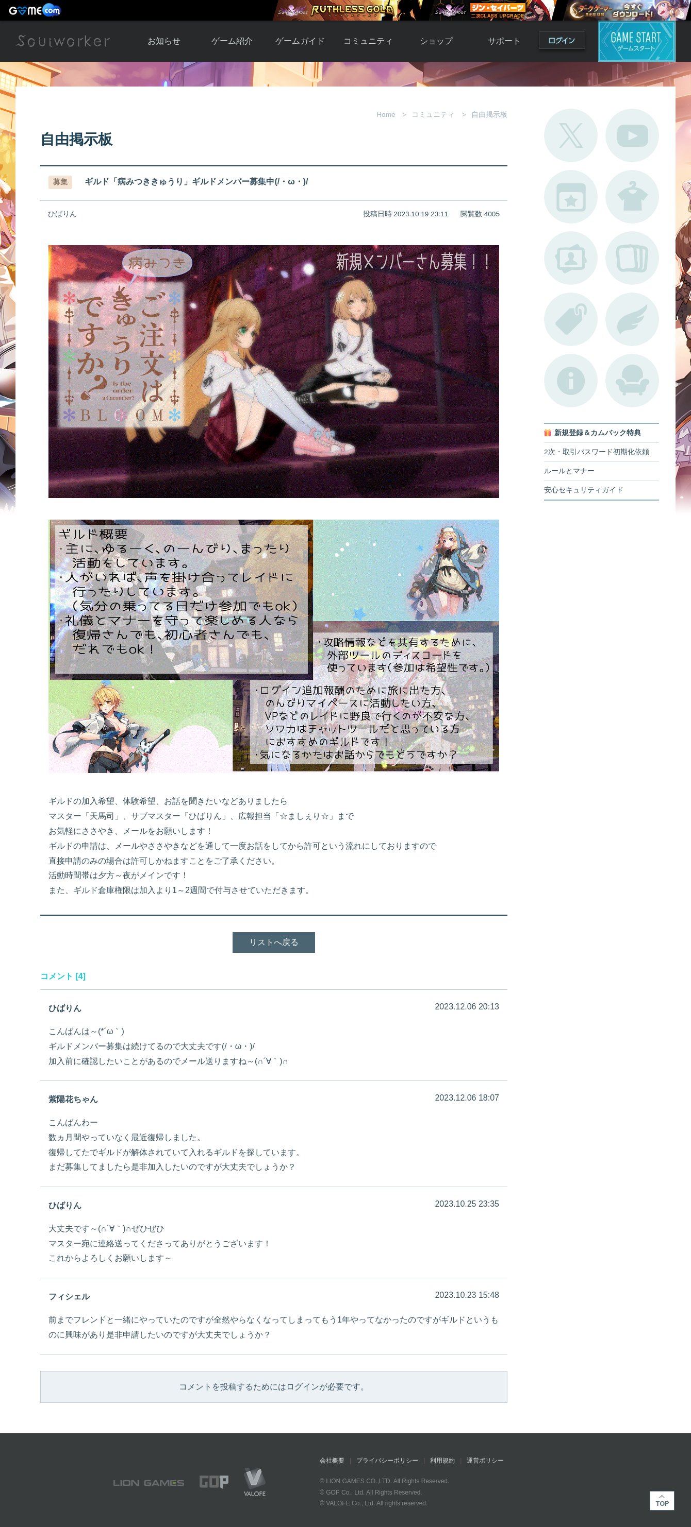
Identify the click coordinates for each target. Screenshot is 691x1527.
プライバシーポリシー (387, 1460)
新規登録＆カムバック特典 (597, 433)
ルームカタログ (632, 380)
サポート (504, 41)
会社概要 (332, 1460)
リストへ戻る (274, 942)
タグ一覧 (571, 319)
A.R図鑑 (632, 258)
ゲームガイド (300, 41)
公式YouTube (632, 135)
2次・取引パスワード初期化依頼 (596, 452)
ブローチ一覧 (632, 319)
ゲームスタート (637, 41)
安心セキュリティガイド (583, 490)
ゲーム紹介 (232, 41)
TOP (662, 1501)
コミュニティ (368, 41)
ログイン (562, 42)
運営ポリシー (485, 1460)
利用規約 (442, 1460)
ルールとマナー (569, 471)
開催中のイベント (571, 197)
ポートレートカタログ (571, 258)
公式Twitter (571, 135)
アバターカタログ (632, 197)
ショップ (436, 41)
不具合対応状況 (571, 380)
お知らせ (163, 41)
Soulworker (62, 41)
